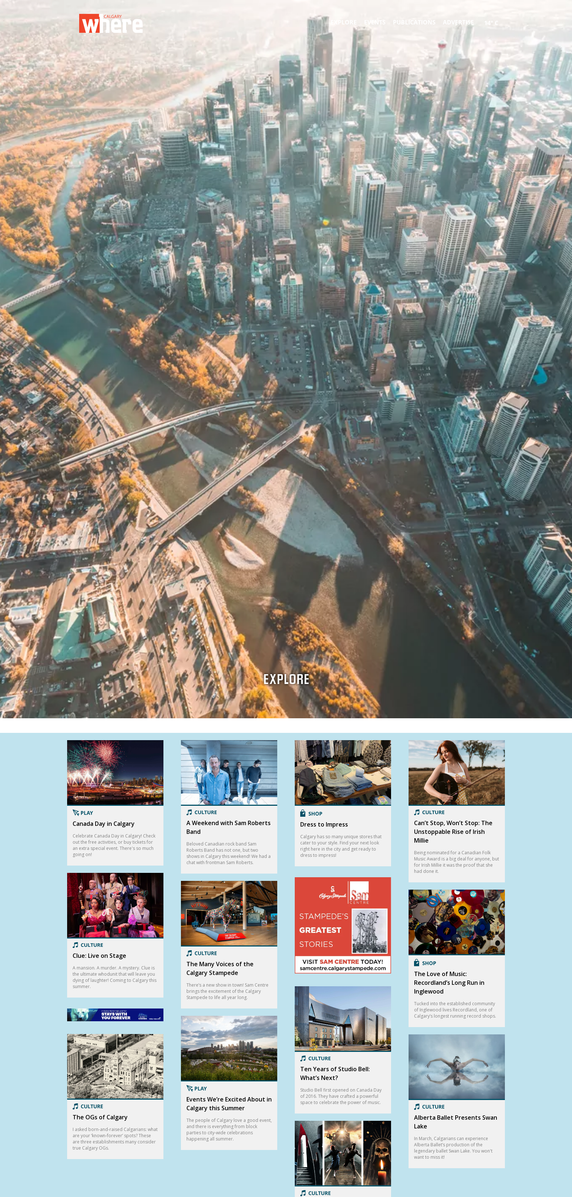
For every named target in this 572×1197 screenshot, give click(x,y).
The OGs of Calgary (100, 1118)
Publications (414, 22)
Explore (344, 22)
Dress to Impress (324, 824)
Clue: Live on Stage (99, 956)
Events (375, 22)
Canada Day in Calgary (104, 824)
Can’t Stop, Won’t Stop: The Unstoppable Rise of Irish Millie (453, 831)
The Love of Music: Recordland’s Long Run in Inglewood (449, 982)
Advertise (458, 22)
